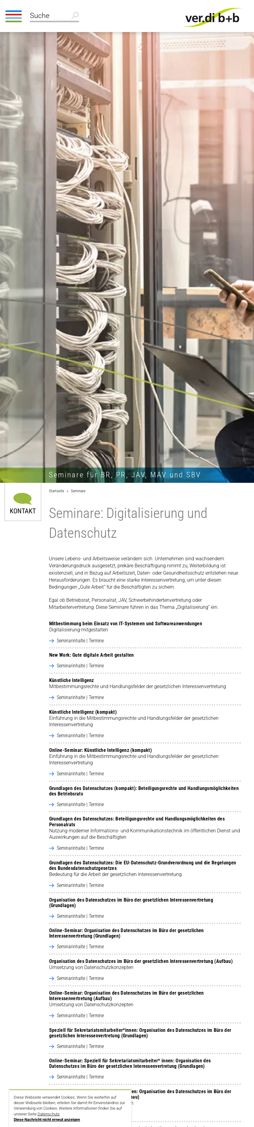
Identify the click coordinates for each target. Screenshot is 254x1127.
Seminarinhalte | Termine (80, 641)
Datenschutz (49, 1114)
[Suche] (54, 16)
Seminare (78, 491)
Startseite (56, 491)
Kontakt (23, 510)
